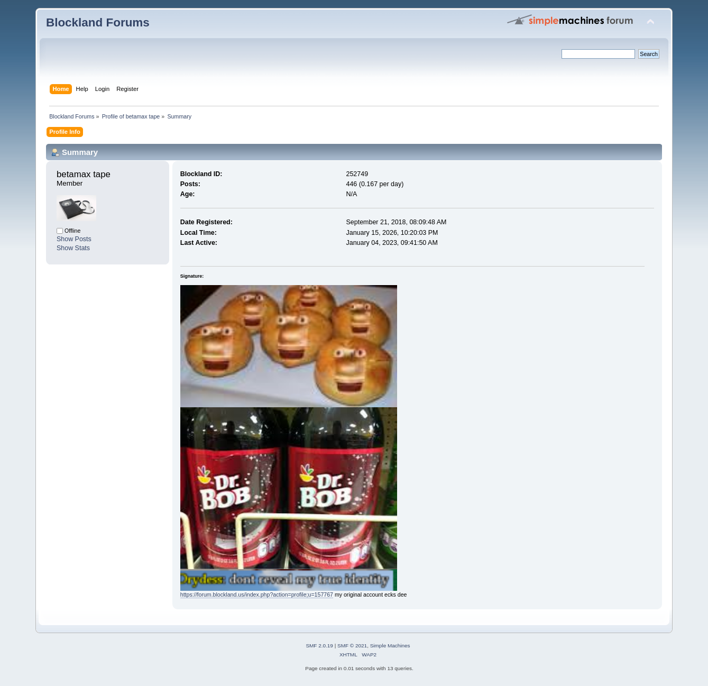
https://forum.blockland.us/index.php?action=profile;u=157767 (256, 594)
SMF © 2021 (352, 645)
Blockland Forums (98, 22)
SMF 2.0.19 (319, 645)
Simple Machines (390, 645)
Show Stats (73, 248)
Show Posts (74, 239)
